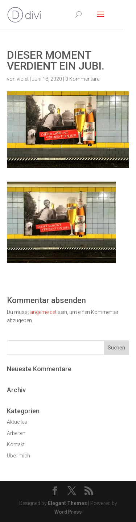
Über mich (18, 456)
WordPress (68, 512)
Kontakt (16, 444)
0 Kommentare (82, 79)
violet (23, 79)
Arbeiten (16, 433)
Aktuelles (17, 422)
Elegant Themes (67, 503)
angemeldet (43, 312)
